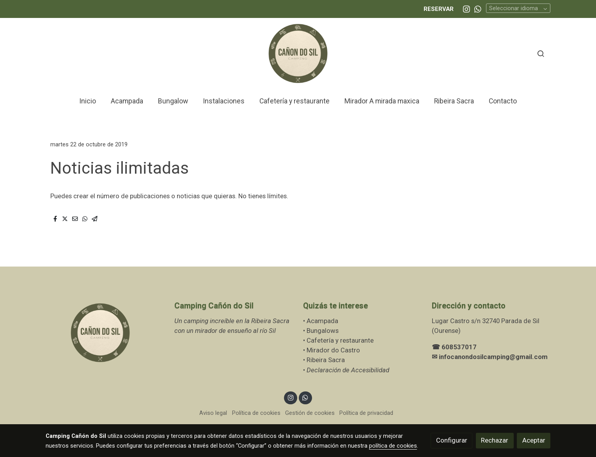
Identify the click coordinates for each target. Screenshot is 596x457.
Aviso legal (213, 412)
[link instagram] (466, 8)
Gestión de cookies (310, 412)
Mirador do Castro (333, 350)
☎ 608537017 (454, 347)
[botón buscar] (540, 53)
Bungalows (323, 330)
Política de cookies (256, 412)
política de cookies (393, 445)
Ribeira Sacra (326, 360)
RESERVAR (439, 8)
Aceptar (533, 440)
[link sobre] (104, 332)
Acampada (322, 321)
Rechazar (494, 440)
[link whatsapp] (477, 8)
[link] (298, 53)
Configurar (451, 440)
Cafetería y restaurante (341, 340)
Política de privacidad (366, 412)
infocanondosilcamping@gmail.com (493, 357)
